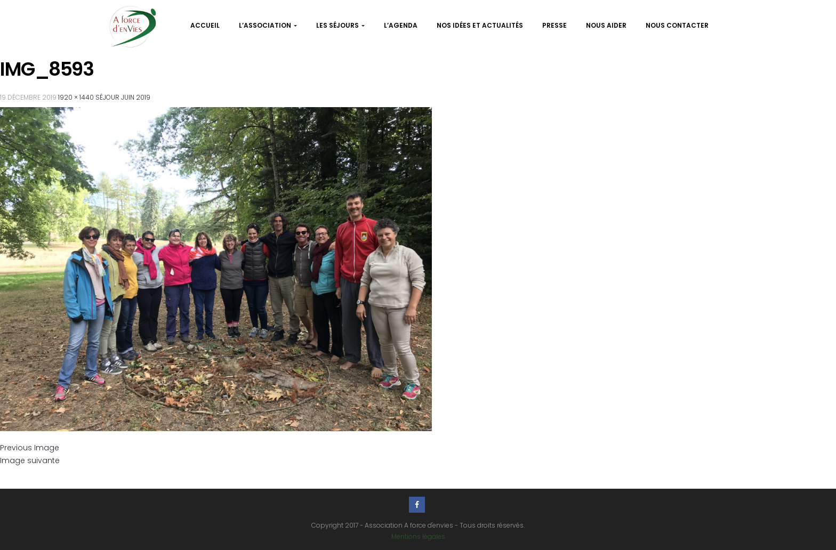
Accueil (205, 25)
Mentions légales (418, 536)
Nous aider (606, 25)
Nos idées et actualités (480, 25)
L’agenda (400, 25)
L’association (268, 25)
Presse (554, 25)
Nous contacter (677, 25)
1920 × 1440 (76, 97)
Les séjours (340, 25)
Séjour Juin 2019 (122, 97)
